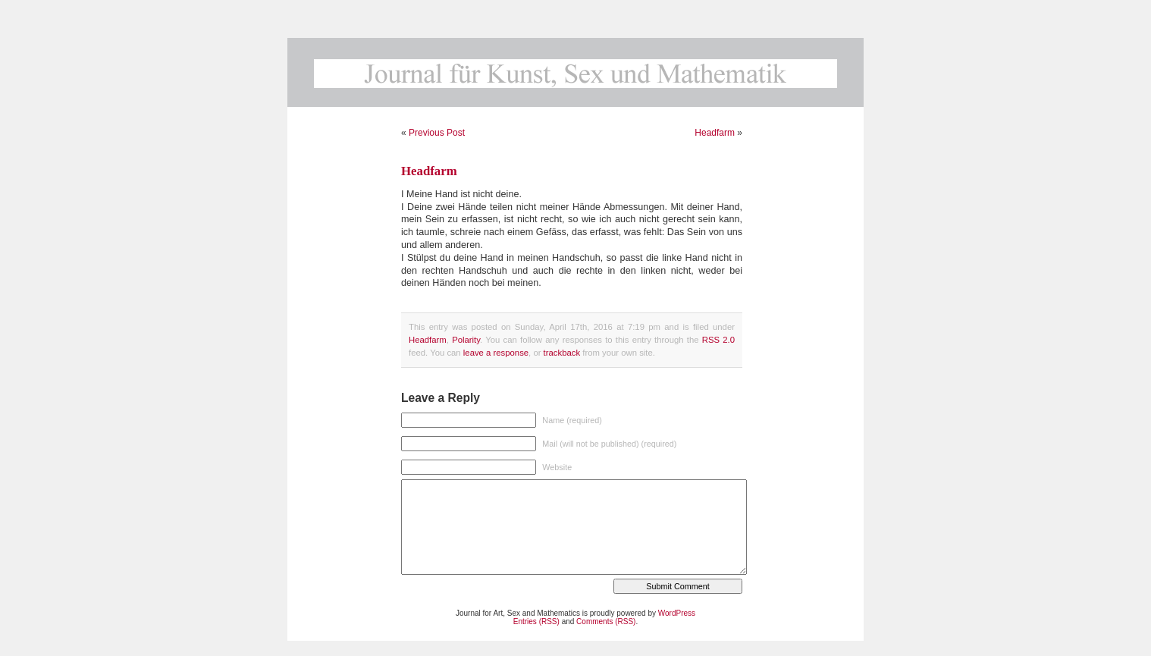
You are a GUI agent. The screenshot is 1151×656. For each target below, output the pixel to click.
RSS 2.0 (718, 339)
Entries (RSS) (536, 621)
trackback (562, 352)
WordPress (676, 613)
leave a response (495, 352)
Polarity (466, 339)
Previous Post (437, 132)
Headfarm (715, 132)
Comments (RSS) (605, 621)
